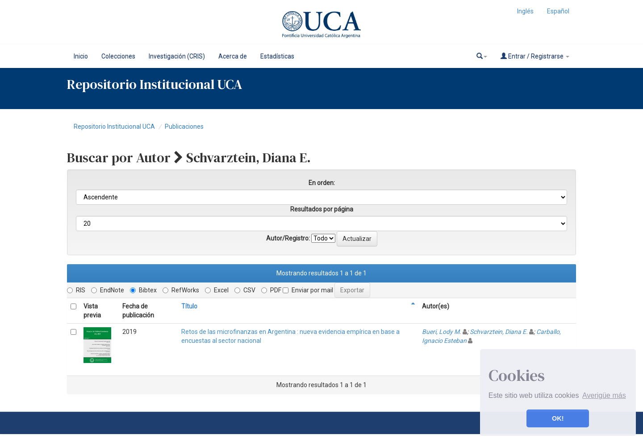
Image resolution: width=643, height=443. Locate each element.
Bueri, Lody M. (441, 331)
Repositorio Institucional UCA (114, 126)
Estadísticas (277, 56)
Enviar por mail (308, 290)
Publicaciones (184, 126)
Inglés (525, 11)
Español (558, 11)
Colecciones (118, 56)
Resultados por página (321, 209)
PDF (271, 290)
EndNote (107, 290)
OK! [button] (558, 418)
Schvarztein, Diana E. (499, 331)
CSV (244, 290)
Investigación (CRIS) (177, 56)
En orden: (322, 182)
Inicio (81, 56)
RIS (76, 290)
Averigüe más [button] (604, 395)
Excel (217, 290)
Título (189, 306)
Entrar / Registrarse (535, 56)
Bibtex (143, 290)
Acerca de (232, 56)
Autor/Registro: (288, 238)
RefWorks (181, 290)
